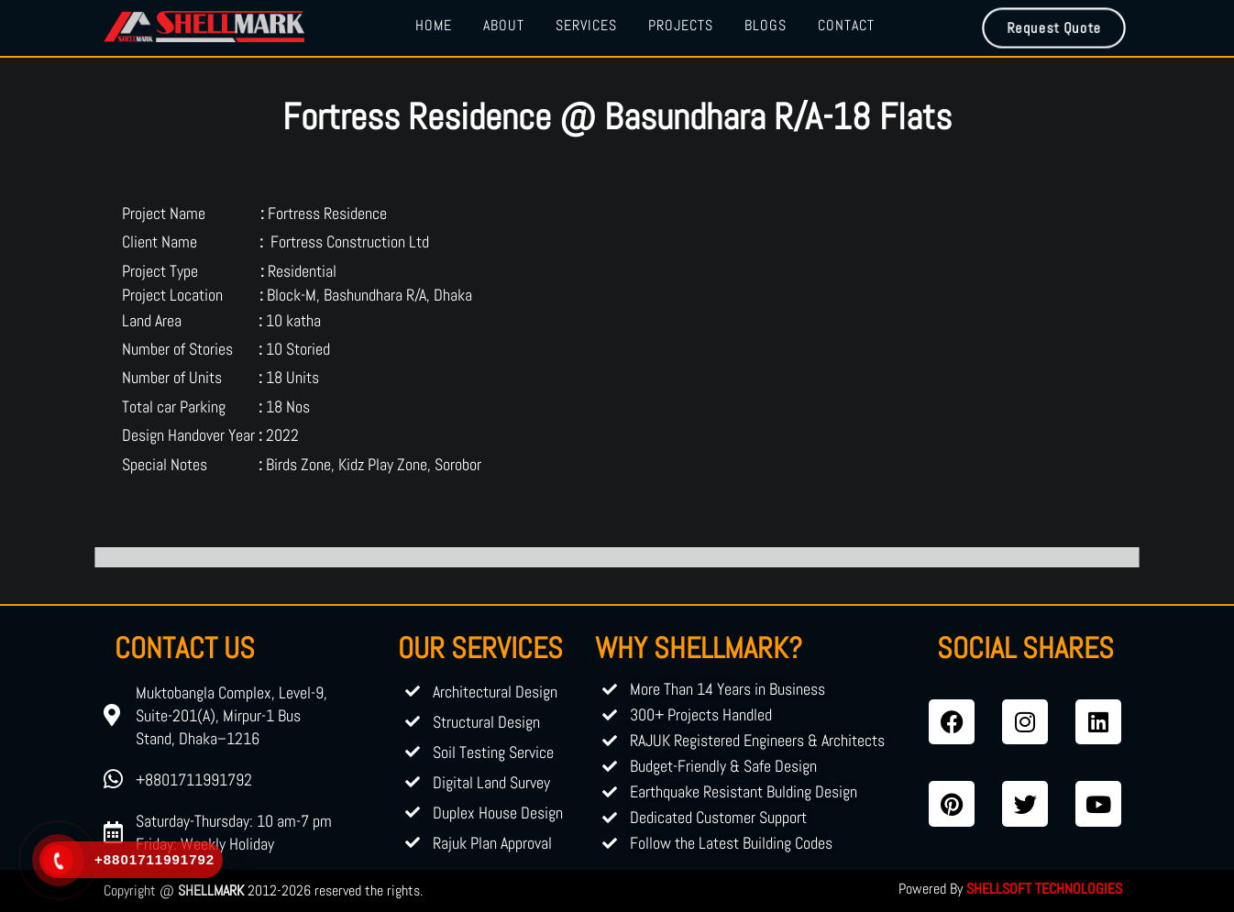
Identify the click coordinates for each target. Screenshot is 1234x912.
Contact (846, 25)
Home (433, 25)
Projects (680, 25)
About (503, 25)
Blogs (765, 25)
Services (586, 25)
